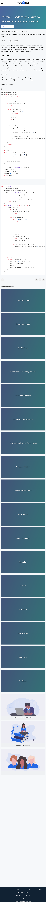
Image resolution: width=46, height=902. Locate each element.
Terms (28, 889)
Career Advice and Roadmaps (23, 901)
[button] (2, 279)
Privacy (40, 889)
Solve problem (6, 26)
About (6, 889)
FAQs (17, 889)
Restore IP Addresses (20, 31)
